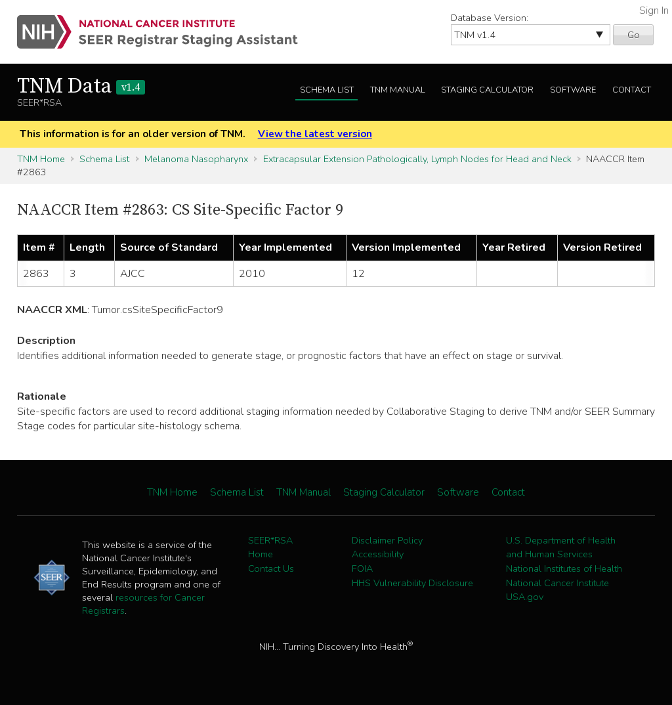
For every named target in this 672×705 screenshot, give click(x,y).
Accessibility (378, 554)
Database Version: (489, 17)
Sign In (654, 10)
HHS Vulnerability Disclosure (412, 582)
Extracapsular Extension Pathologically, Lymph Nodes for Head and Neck (417, 158)
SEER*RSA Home (270, 547)
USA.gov (524, 596)
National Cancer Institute (557, 582)
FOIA (362, 568)
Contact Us (271, 568)
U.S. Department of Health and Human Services (561, 547)
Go (633, 34)
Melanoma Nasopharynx (196, 158)
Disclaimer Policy (387, 540)
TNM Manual (397, 90)
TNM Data (81, 87)
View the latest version (315, 133)
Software (573, 90)
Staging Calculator (487, 90)
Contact (631, 90)
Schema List (327, 90)
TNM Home (41, 158)
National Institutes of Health (564, 568)
